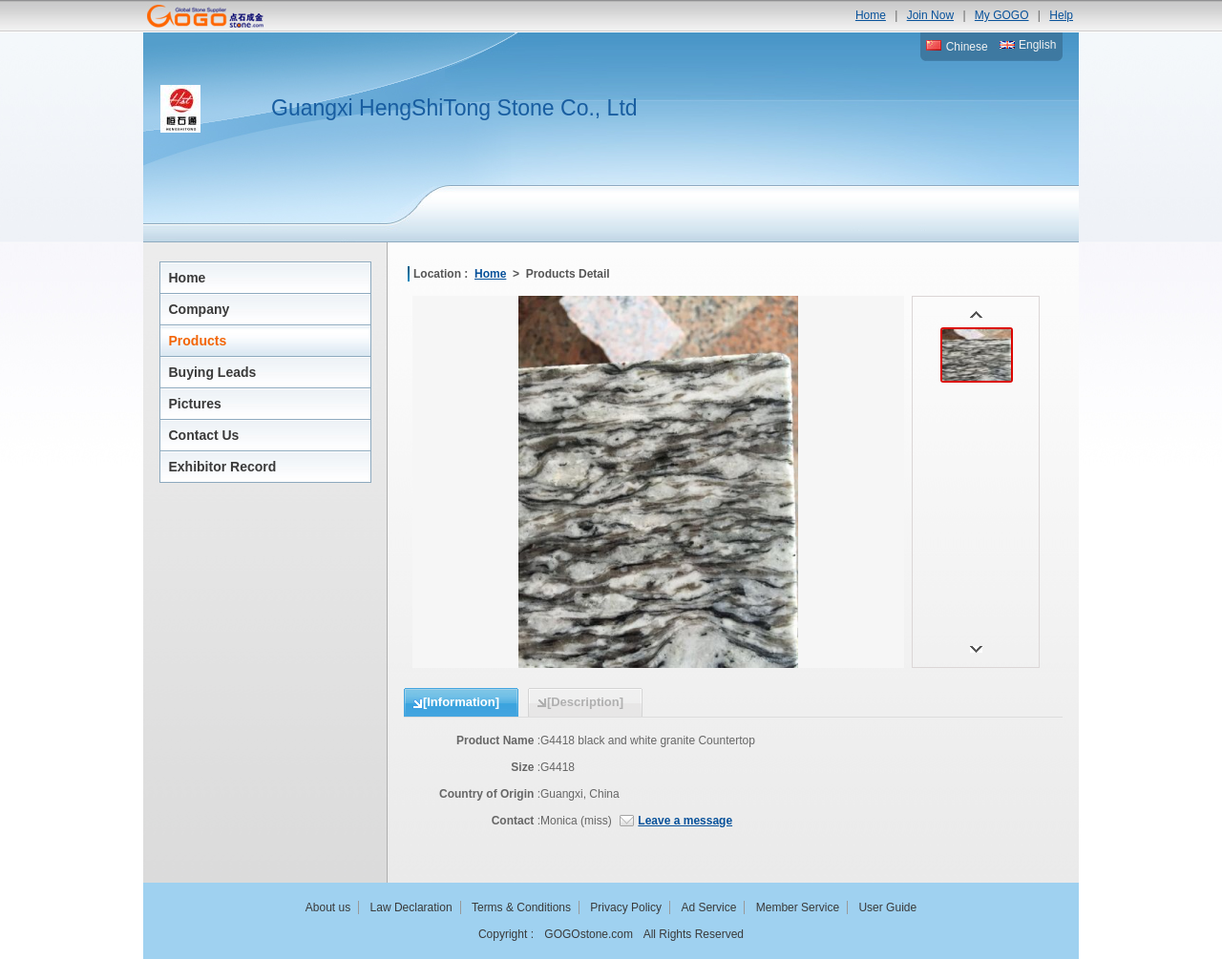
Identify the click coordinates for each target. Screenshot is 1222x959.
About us (328, 907)
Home (870, 15)
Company (199, 309)
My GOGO (1002, 15)
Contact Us (204, 435)
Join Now (930, 15)
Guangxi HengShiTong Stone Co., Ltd (454, 107)
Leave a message (685, 820)
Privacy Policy (626, 907)
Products (198, 340)
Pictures (195, 403)
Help (1061, 15)
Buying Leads (213, 372)
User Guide (887, 907)
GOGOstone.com (588, 934)
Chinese (956, 46)
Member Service (797, 907)
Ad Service (708, 907)
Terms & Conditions (521, 907)
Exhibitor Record (223, 466)
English (1028, 45)
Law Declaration (411, 907)
